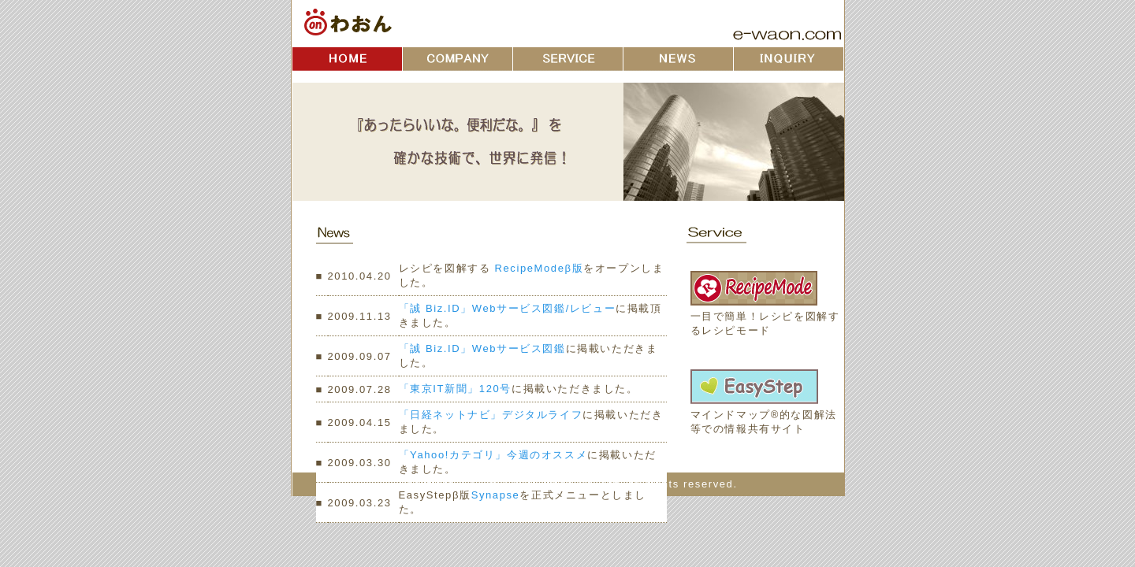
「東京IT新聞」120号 (455, 389)
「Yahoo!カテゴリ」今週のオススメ (493, 455)
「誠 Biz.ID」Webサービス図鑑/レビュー (507, 308)
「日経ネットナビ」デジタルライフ (491, 415)
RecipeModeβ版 (536, 268)
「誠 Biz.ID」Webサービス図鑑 (482, 348)
